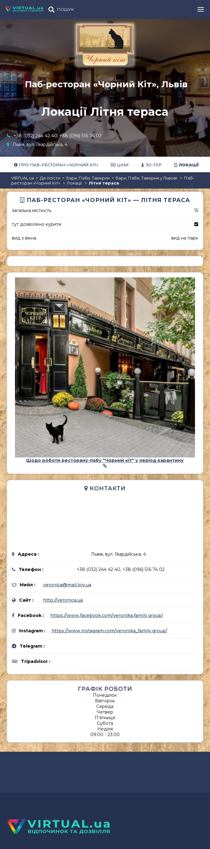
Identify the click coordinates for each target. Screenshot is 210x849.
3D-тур (151, 164)
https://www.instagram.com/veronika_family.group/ (109, 631)
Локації (186, 164)
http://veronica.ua (63, 600)
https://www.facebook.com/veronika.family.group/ (106, 615)
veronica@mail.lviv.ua (67, 585)
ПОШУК (65, 9)
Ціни (119, 164)
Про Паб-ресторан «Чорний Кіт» (56, 164)
